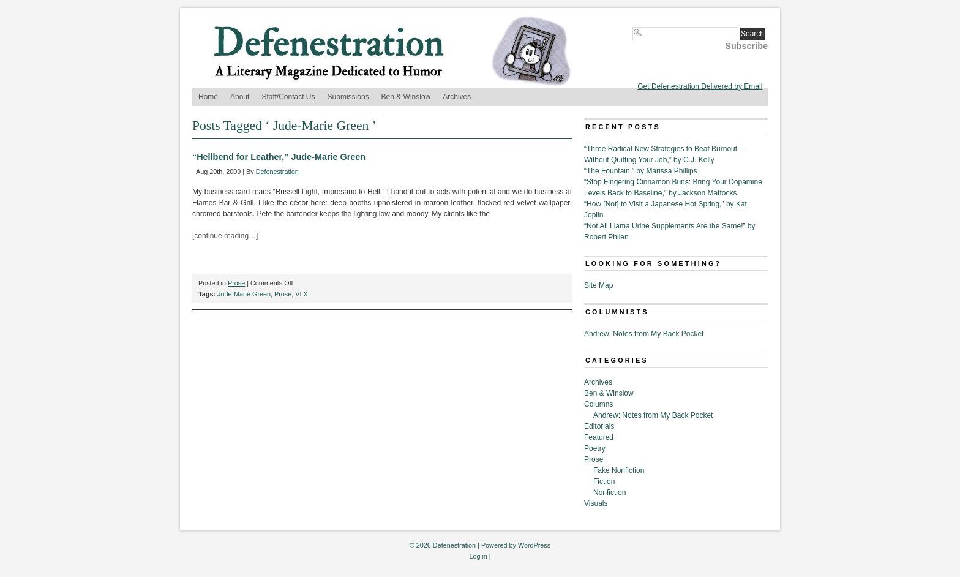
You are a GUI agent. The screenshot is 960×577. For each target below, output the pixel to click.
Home (208, 96)
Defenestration (277, 171)
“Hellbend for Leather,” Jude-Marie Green (279, 157)
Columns (598, 404)
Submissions (348, 96)
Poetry (595, 448)
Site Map (598, 285)
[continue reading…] (225, 236)
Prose (236, 283)
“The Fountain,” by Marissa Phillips (640, 171)
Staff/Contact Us (288, 96)
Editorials (599, 426)
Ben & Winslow (406, 96)
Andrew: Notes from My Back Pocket (643, 334)
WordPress (534, 545)
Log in (478, 556)
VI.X (301, 294)
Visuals (595, 503)
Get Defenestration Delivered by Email (699, 86)
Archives (457, 96)
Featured (598, 437)
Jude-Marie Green (244, 294)
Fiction (604, 481)
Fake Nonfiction (618, 470)
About (239, 96)
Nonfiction (609, 492)
